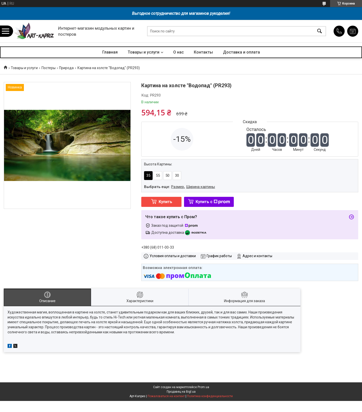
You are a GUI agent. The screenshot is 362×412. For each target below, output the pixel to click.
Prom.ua (203, 387)
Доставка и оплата (241, 52)
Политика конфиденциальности (210, 396)
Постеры (48, 68)
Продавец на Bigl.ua (181, 391)
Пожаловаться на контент (166, 396)
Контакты (203, 52)
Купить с (213, 201)
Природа (66, 68)
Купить (165, 201)
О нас (178, 52)
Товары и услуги (143, 52)
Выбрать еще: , (179, 187)
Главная (110, 52)
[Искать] (319, 31)
